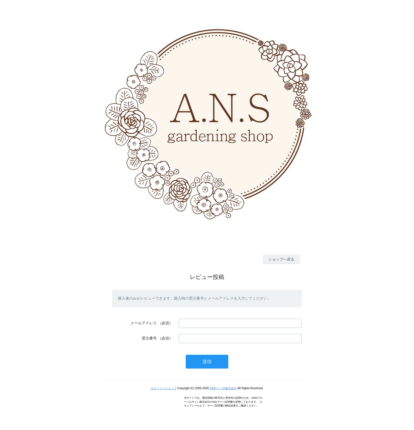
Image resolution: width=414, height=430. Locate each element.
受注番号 (149, 338)
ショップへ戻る (281, 259)
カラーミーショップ (164, 388)
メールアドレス (144, 323)
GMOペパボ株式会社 (223, 388)
